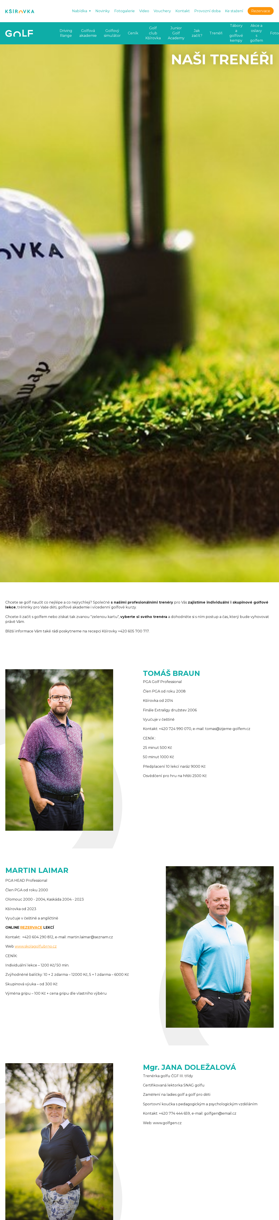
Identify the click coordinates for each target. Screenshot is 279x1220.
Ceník (133, 33)
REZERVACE (31, 927)
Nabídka (79, 11)
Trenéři (215, 33)
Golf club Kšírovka (153, 33)
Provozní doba (207, 11)
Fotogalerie (124, 11)
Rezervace (260, 11)
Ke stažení (234, 11)
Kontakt (182, 11)
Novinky (102, 11)
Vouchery (162, 11)
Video (144, 11)
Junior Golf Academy (176, 33)
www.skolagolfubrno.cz (36, 946)
